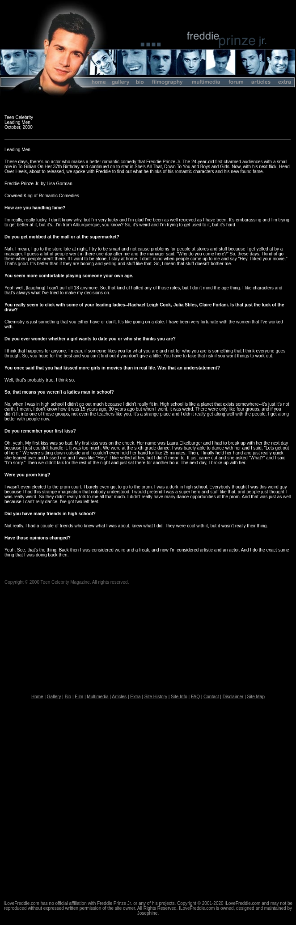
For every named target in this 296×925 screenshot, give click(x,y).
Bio (68, 696)
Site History (155, 696)
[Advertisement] (96, 800)
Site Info (179, 696)
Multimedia (97, 696)
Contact (211, 696)
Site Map (256, 696)
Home (37, 696)
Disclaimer (233, 696)
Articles (119, 696)
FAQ (195, 696)
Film (79, 696)
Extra (135, 696)
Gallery (54, 696)
